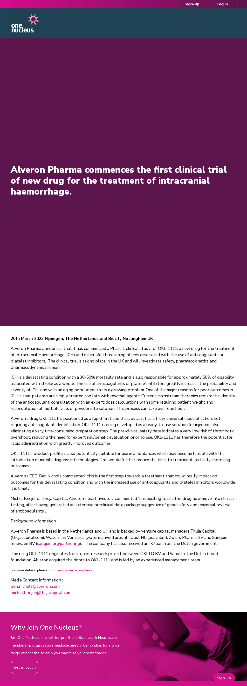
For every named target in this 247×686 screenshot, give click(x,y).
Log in (222, 4)
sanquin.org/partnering (58, 543)
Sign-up (192, 4)
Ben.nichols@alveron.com (35, 586)
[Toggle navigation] (229, 23)
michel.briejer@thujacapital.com (41, 593)
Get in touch (24, 667)
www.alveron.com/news (74, 570)
